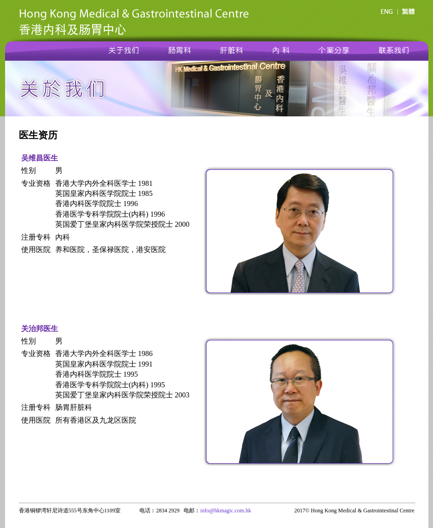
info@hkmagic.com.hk (225, 510)
